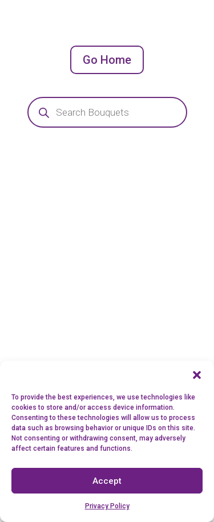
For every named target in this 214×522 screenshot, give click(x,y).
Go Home (107, 60)
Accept (107, 481)
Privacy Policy (107, 506)
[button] (197, 375)
